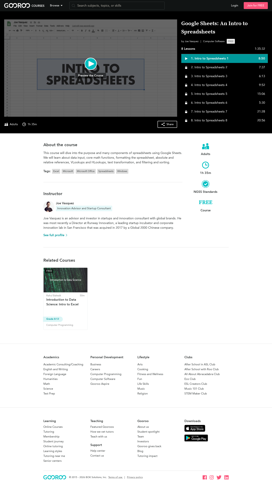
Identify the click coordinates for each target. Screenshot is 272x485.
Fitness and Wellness (150, 374)
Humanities (50, 379)
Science (48, 388)
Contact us (97, 455)
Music (141, 388)
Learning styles (52, 451)
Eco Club (190, 379)
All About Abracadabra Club (202, 374)
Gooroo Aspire (99, 383)
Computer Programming (105, 374)
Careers (95, 369)
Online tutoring (53, 446)
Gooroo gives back (149, 446)
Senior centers (52, 460)
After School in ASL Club (199, 364)
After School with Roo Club (201, 369)
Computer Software (102, 379)
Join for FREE (255, 5)
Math (46, 383)
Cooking (142, 369)
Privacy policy (135, 477)
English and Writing (55, 369)
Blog (140, 451)
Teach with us (98, 436)
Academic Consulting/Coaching (63, 364)
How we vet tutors (102, 431)
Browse (56, 5)
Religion (142, 393)
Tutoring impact (147, 456)
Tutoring (48, 431)
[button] (57, 5)
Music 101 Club (194, 388)
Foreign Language (54, 374)
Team (140, 436)
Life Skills (143, 383)
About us (143, 426)
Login (234, 5)
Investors (143, 441)
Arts (140, 364)
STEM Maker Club (195, 393)
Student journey (53, 441)
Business (95, 364)
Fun (139, 379)
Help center (97, 450)
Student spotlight (148, 431)
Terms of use (115, 477)
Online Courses (53, 426)
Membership (51, 436)
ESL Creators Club (195, 383)
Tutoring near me (54, 456)
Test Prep (49, 393)
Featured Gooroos (102, 426)
